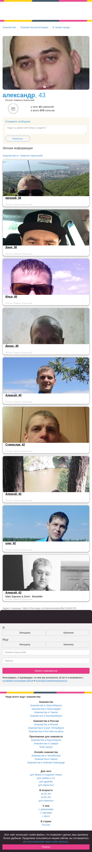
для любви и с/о (46, 778)
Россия (46, 824)
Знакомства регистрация (34, 27)
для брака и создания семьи (46, 774)
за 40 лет (46, 793)
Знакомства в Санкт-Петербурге (46, 728)
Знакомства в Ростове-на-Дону (46, 731)
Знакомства (9, 27)
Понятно (46, 847)
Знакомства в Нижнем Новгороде (46, 762)
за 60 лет (46, 797)
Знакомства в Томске (46, 712)
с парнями (46, 812)
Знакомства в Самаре (46, 743)
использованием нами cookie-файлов (47, 841)
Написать (17, 138)
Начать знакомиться (46, 670)
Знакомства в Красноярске (46, 740)
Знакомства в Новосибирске (46, 705)
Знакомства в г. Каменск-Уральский (22, 155)
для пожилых (46, 800)
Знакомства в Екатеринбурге (46, 715)
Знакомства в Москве (46, 724)
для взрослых (46, 785)
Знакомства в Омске (46, 759)
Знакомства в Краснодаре (46, 708)
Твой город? (46, 747)
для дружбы (46, 781)
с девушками (46, 809)
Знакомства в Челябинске (46, 755)
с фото (46, 816)
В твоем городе (61, 27)
